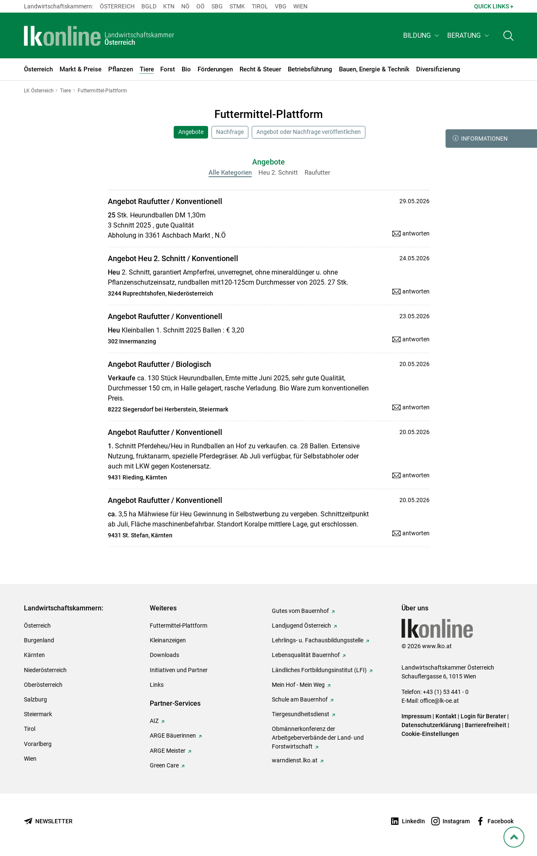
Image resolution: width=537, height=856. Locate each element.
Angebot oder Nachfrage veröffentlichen (308, 131)
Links (157, 684)
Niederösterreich (45, 670)
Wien (300, 6)
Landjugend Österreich (301, 625)
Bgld (148, 6)
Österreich (117, 6)
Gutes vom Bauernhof (300, 610)
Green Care (164, 765)
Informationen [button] (480, 138)
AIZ (154, 720)
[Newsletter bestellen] (48, 821)
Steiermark (38, 714)
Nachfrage (230, 131)
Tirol (260, 6)
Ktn (169, 6)
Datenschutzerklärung (431, 725)
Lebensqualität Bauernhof (306, 655)
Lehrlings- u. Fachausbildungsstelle (317, 640)
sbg (217, 6)
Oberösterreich (43, 684)
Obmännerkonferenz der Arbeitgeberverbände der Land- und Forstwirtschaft (318, 737)
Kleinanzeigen (168, 640)
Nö (185, 6)
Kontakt (445, 716)
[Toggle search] (508, 36)
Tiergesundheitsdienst (300, 714)
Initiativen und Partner (179, 670)
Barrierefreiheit (485, 725)
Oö (200, 6)
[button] (422, 36)
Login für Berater (483, 716)
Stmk (237, 6)
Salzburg (35, 699)
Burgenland (39, 640)
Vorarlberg (38, 744)
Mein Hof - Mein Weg (298, 684)
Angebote (190, 131)
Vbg (281, 6)
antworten (416, 233)
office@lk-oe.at (439, 700)
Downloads (164, 655)
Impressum (416, 716)
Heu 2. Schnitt (278, 172)
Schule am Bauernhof (300, 699)
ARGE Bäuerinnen (173, 735)
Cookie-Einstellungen (430, 733)
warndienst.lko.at (295, 760)
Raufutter (317, 172)
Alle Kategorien (230, 172)
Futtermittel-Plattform (178, 625)
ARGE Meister (167, 750)
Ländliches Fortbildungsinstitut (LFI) (319, 670)
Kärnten (34, 655)
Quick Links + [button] (494, 6)
